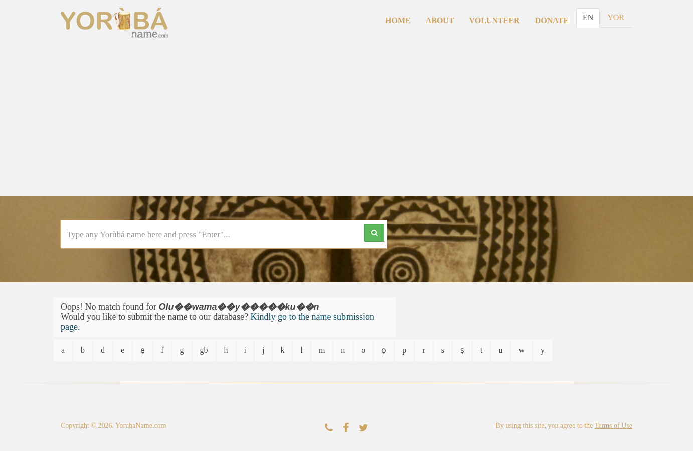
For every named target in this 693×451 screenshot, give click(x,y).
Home (398, 20)
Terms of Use (613, 425)
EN (588, 17)
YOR (615, 17)
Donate (552, 20)
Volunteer (494, 20)
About (440, 20)
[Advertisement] (346, 121)
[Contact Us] (329, 428)
